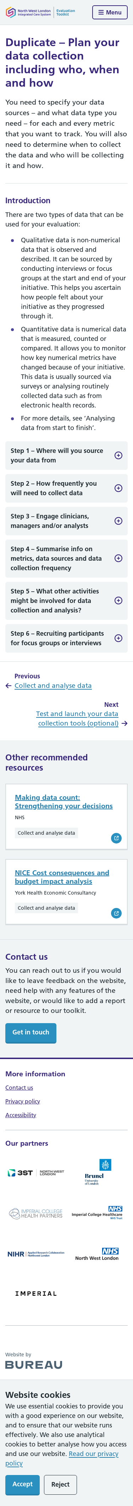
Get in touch (30, 1032)
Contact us (19, 1087)
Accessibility (20, 1115)
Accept (22, 1484)
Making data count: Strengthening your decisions (64, 801)
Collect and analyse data (53, 686)
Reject (60, 1484)
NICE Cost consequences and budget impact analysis (62, 877)
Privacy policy (22, 1101)
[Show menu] (110, 12)
